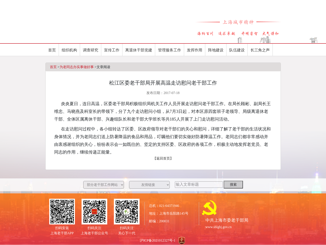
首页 (52, 50)
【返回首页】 (163, 158)
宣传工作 (111, 50)
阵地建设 (215, 50)
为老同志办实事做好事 (77, 67)
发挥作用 (194, 50)
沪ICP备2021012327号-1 (157, 240)
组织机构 (69, 50)
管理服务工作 (169, 50)
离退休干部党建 (138, 50)
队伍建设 (237, 50)
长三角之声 (260, 50)
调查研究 (90, 50)
